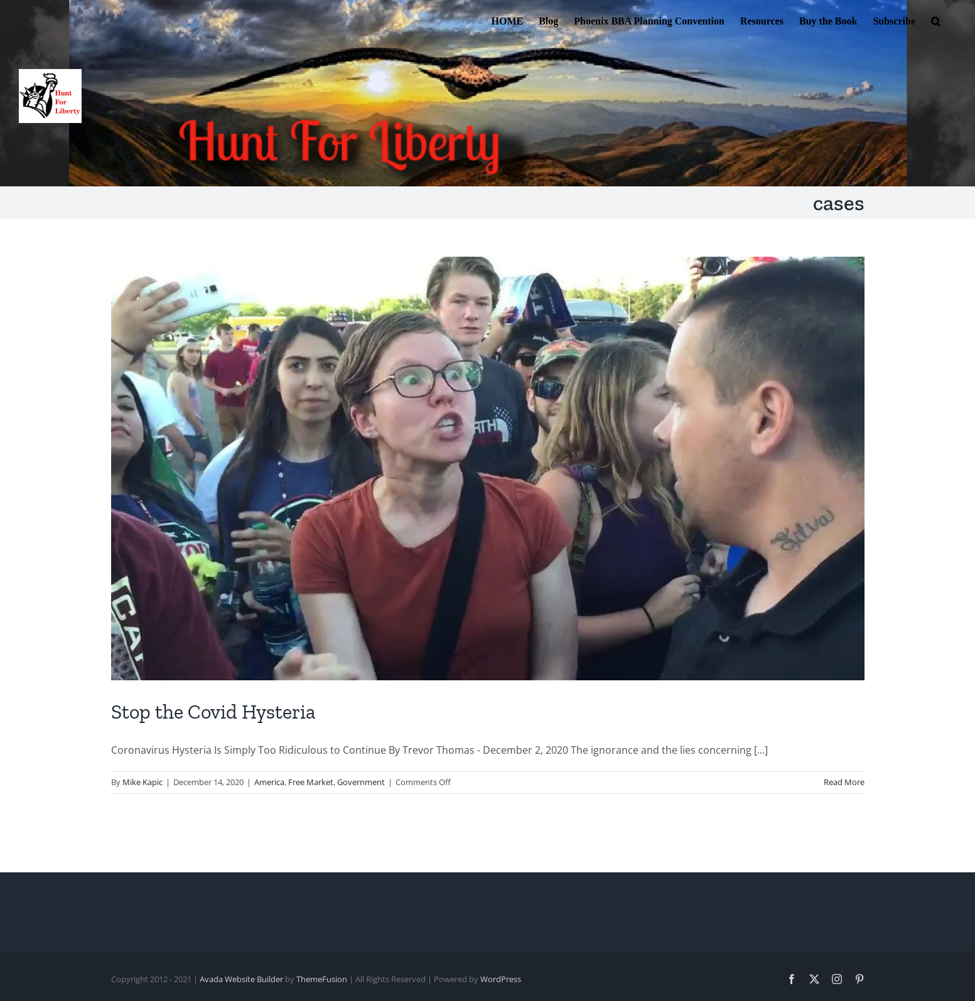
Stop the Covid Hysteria (213, 712)
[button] (935, 20)
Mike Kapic (142, 782)
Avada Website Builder (241, 979)
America (269, 782)
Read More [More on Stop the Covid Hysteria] (844, 782)
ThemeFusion (321, 979)
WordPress (500, 979)
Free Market (310, 782)
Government (361, 782)
